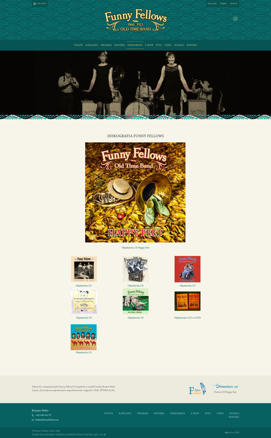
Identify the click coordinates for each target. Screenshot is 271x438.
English (223, 3)
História (119, 45)
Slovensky (212, 3)
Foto (159, 45)
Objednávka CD (84, 285)
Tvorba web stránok (41, 434)
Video (168, 45)
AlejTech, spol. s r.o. (94, 434)
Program (106, 45)
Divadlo (179, 45)
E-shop (149, 45)
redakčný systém (64, 434)
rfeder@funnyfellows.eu (47, 419)
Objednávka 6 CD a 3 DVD (187, 317)
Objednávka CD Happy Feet (135, 247)
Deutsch (233, 3)
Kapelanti (91, 45)
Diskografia (135, 45)
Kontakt (192, 45)
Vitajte (78, 45)
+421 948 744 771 (43, 415)
